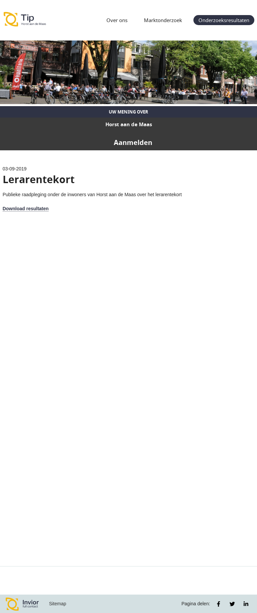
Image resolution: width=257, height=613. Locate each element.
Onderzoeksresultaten (223, 20)
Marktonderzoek (163, 20)
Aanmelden (133, 142)
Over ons (116, 20)
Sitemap (57, 603)
